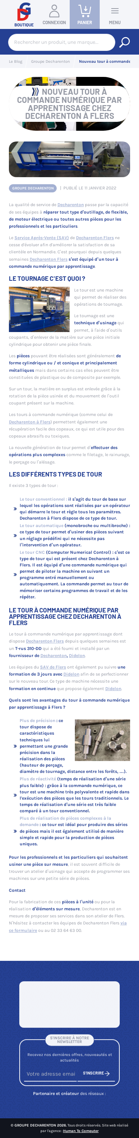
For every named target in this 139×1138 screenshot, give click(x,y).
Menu (114, 14)
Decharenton (70, 204)
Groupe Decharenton (33, 188)
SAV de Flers (53, 667)
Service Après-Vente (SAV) (41, 237)
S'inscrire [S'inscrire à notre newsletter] (96, 1075)
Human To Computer (81, 1131)
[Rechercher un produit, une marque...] (125, 42)
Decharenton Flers (95, 237)
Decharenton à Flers (29, 422)
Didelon (77, 655)
